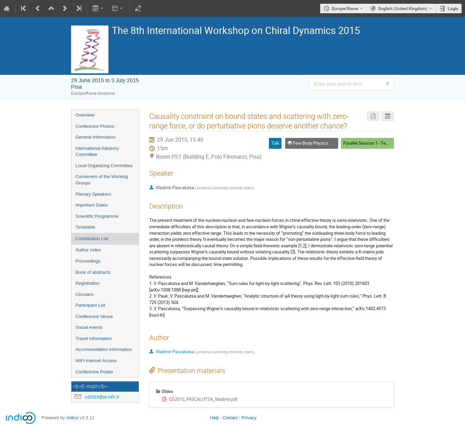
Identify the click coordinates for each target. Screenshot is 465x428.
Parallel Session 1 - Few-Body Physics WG (384, 143)
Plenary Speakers (93, 194)
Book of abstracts (92, 272)
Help (214, 418)
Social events (88, 327)
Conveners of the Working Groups (101, 179)
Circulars (84, 294)
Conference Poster (94, 371)
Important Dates (91, 205)
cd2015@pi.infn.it (102, 397)
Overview (84, 115)
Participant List (90, 305)
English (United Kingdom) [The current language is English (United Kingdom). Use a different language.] (402, 8)
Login (453, 8)
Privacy (249, 418)
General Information (95, 137)
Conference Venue (94, 316)
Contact (230, 418)
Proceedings (88, 261)
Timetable (85, 227)
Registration (87, 283)
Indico (72, 418)
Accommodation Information (103, 349)
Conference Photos (94, 126)
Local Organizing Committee (104, 165)
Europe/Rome (345, 8)
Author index (88, 249)
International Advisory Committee (97, 151)
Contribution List (91, 238)
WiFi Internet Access (96, 360)
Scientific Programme (97, 216)
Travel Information (93, 338)
